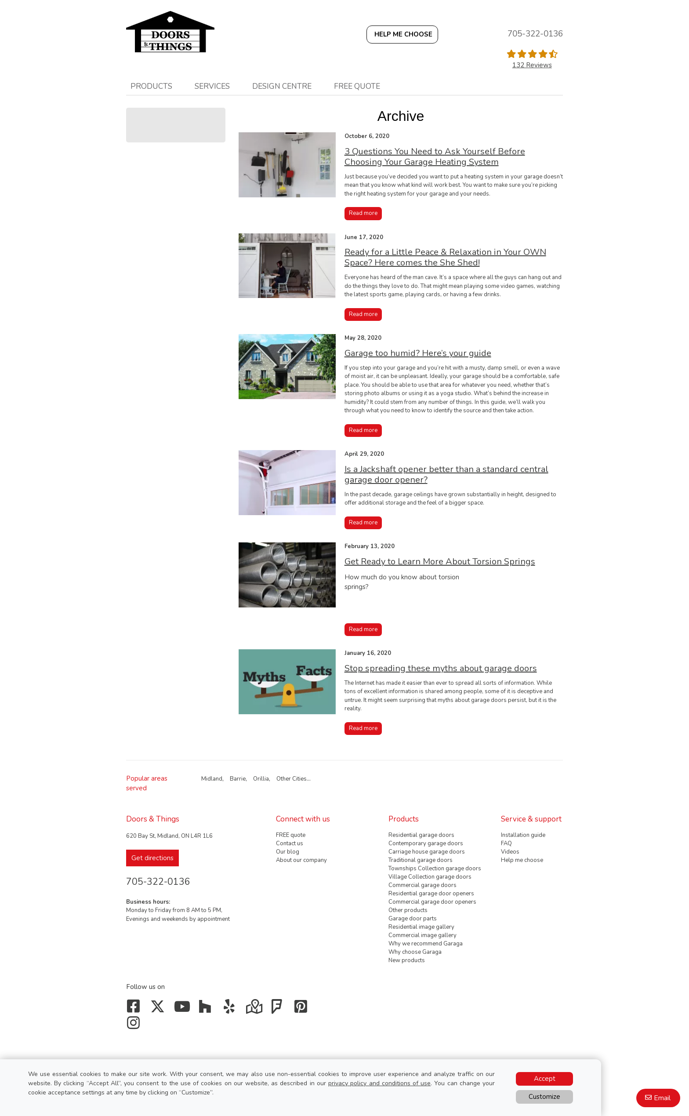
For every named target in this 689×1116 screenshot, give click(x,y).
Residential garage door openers (431, 894)
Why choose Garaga (415, 952)
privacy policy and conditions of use (379, 1083)
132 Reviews (532, 65)
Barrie (238, 779)
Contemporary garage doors (425, 843)
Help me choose (522, 860)
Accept (544, 1078)
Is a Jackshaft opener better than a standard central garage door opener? (446, 474)
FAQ (506, 843)
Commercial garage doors (422, 885)
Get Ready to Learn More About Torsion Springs (439, 561)
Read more (363, 213)
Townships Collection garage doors (434, 868)
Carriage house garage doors (426, 852)
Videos (510, 852)
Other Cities (291, 779)
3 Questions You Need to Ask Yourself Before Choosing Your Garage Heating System (434, 156)
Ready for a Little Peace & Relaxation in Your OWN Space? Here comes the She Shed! (445, 257)
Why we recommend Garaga (425, 944)
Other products (408, 910)
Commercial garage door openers (432, 902)
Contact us (289, 843)
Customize (544, 1096)
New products (406, 960)
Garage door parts (412, 919)
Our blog (287, 852)
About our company (301, 860)
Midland (211, 779)
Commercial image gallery (422, 935)
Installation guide (523, 835)
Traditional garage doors (420, 860)
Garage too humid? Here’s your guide (417, 353)
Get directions (152, 858)
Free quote (357, 86)
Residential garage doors (421, 835)
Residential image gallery (421, 927)
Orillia (261, 779)
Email (662, 1098)
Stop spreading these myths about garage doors (440, 668)
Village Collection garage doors (429, 877)
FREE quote (290, 835)
